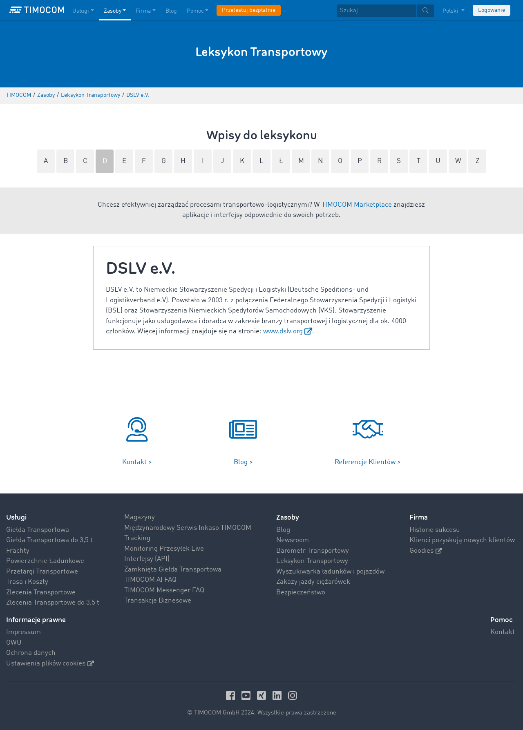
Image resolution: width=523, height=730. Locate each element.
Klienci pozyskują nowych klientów (462, 540)
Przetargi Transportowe (42, 571)
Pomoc (501, 620)
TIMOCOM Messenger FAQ (164, 590)
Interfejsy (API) (147, 559)
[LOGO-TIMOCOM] (36, 10)
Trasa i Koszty (27, 581)
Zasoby (287, 517)
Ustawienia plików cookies (50, 663)
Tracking (137, 538)
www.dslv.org (283, 331)
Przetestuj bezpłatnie (248, 10)
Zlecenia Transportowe (41, 592)
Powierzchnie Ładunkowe (45, 561)
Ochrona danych (31, 653)
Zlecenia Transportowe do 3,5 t (52, 602)
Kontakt (502, 632)
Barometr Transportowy (312, 550)
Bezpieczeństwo (300, 592)
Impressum (23, 632)
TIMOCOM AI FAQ (150, 579)
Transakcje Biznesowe (157, 600)
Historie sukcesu (434, 530)
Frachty (17, 550)
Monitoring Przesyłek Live (164, 548)
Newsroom (292, 540)
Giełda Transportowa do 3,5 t (49, 540)
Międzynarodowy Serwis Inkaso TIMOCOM (187, 528)
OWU (14, 642)
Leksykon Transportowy (312, 561)
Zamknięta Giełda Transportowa (172, 569)
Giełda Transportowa (37, 530)
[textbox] (385, 11)
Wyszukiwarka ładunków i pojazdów (330, 571)
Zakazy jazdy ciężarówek (313, 581)
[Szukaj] (376, 11)
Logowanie (491, 10)
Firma (418, 517)
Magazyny (139, 517)
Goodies (425, 550)
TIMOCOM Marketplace (357, 204)
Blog (283, 530)
